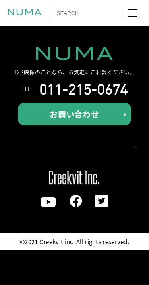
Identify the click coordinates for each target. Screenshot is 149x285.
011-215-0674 (83, 89)
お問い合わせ (74, 114)
